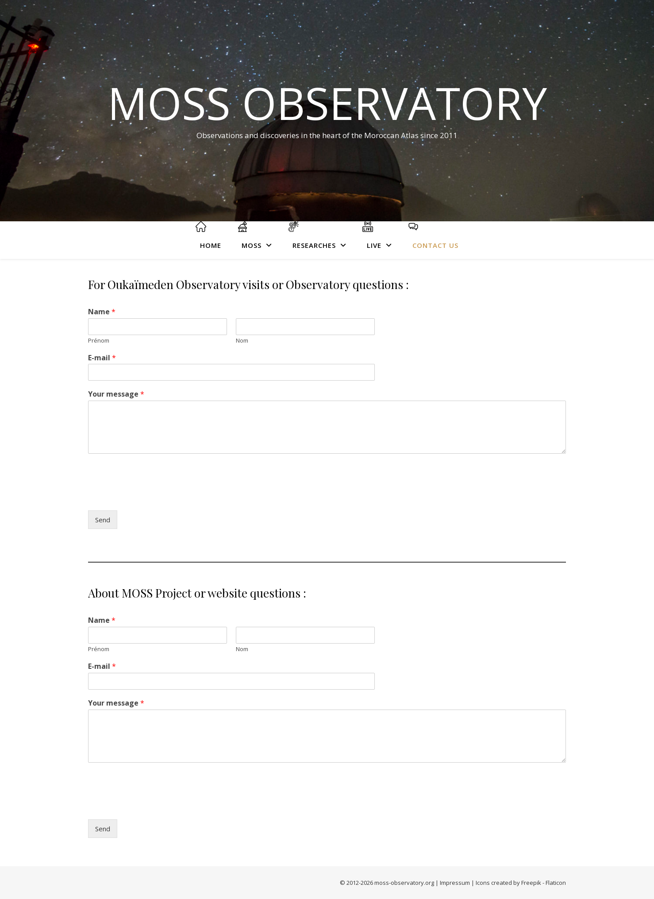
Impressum (455, 883)
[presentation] (155, 496)
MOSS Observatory (327, 103)
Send (102, 519)
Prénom (98, 340)
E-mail (102, 358)
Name (101, 311)
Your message (116, 394)
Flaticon (556, 883)
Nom (242, 340)
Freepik (531, 883)
